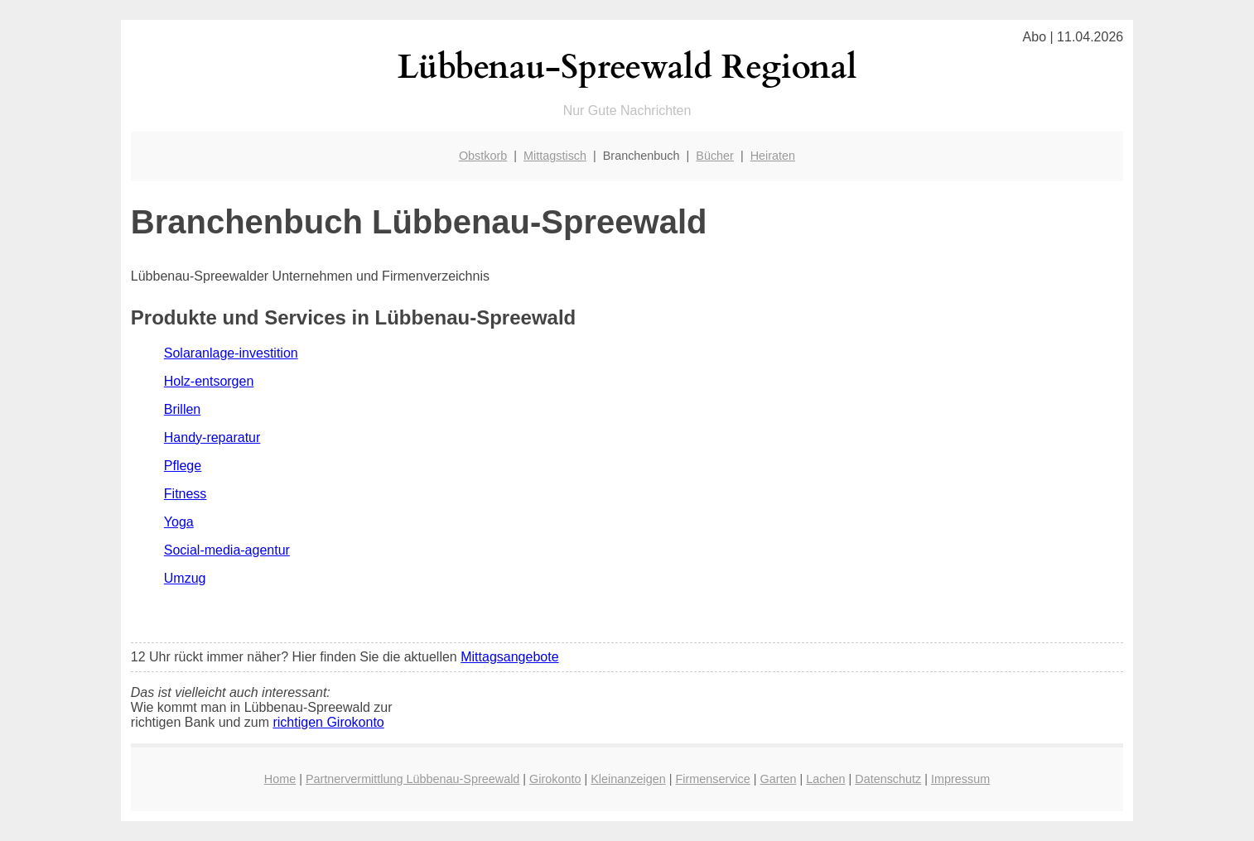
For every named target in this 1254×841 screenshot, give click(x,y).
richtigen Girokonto (328, 722)
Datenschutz (888, 779)
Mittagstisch (554, 155)
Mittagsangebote (509, 657)
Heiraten (772, 155)
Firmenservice (712, 779)
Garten (778, 779)
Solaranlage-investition (231, 353)
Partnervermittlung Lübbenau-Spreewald (412, 779)
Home (280, 779)
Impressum (960, 779)
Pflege (182, 466)
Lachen (825, 779)
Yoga (179, 522)
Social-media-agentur (227, 550)
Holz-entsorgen (209, 381)
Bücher (715, 155)
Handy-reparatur (212, 437)
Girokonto (555, 779)
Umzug (185, 578)
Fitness (185, 494)
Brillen (182, 409)
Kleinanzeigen (628, 779)
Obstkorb (483, 155)
